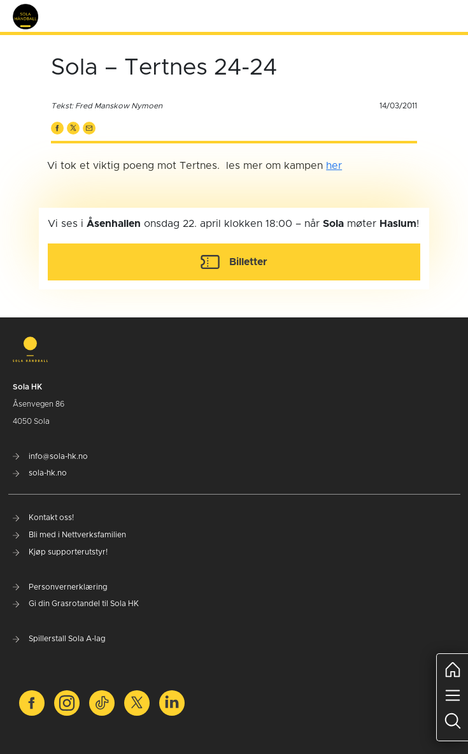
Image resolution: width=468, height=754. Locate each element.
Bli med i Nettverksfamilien (69, 535)
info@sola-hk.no (50, 456)
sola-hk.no (40, 473)
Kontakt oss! (43, 517)
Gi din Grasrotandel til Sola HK (76, 603)
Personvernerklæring (60, 587)
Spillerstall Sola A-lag (59, 638)
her (334, 166)
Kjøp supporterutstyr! (60, 552)
